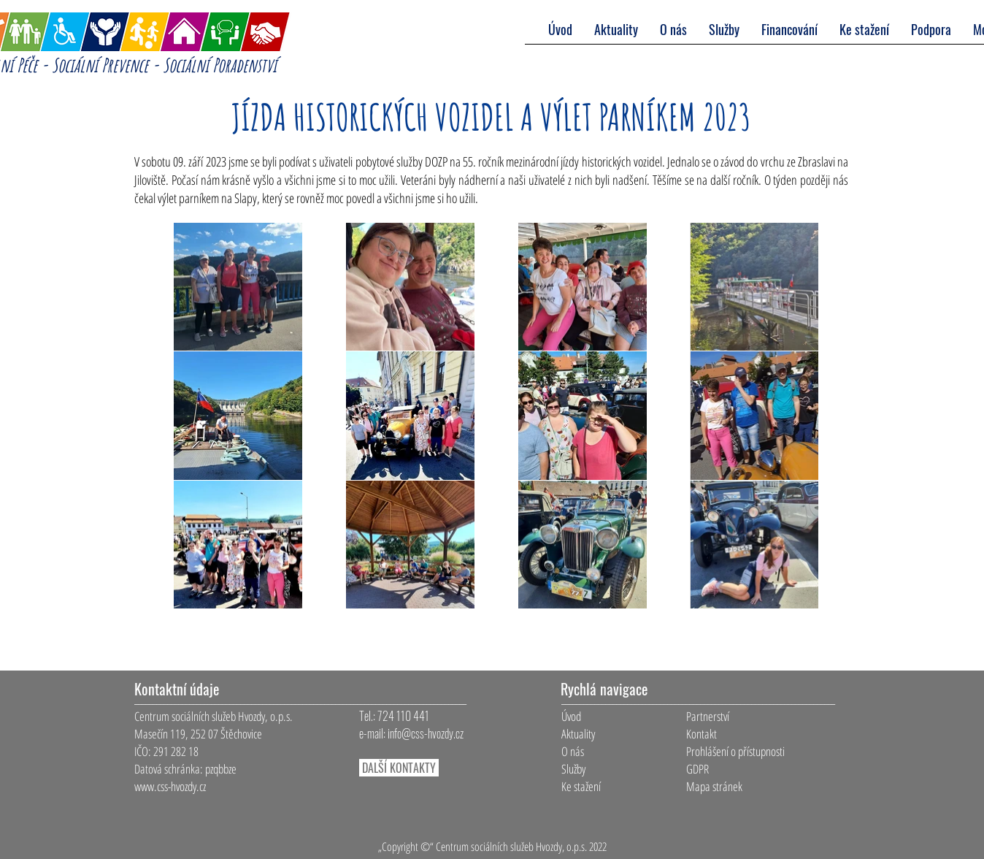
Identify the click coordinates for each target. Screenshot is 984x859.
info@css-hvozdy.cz (426, 733)
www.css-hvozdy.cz (170, 786)
